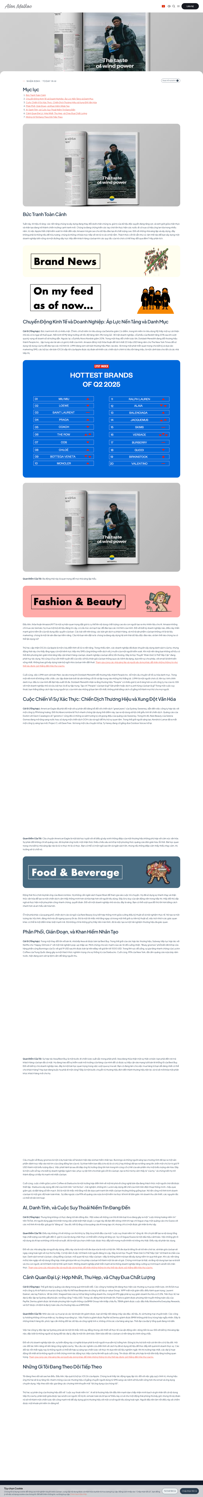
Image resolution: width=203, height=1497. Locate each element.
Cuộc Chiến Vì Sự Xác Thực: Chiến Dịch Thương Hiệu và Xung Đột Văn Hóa (61, 102)
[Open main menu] (178, 6)
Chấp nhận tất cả (189, 1491)
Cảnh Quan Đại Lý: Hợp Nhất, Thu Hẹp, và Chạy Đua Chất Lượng (56, 113)
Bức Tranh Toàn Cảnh (36, 95)
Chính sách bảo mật (78, 1494)
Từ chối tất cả (170, 1491)
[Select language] (163, 6)
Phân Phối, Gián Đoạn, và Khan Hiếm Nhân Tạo (48, 106)
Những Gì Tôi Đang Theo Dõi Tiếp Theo (44, 117)
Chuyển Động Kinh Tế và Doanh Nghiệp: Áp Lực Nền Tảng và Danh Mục (59, 98)
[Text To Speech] (169, 6)
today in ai (49, 81)
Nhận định (33, 81)
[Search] (173, 6)
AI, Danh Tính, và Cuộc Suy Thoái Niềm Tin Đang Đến (50, 109)
